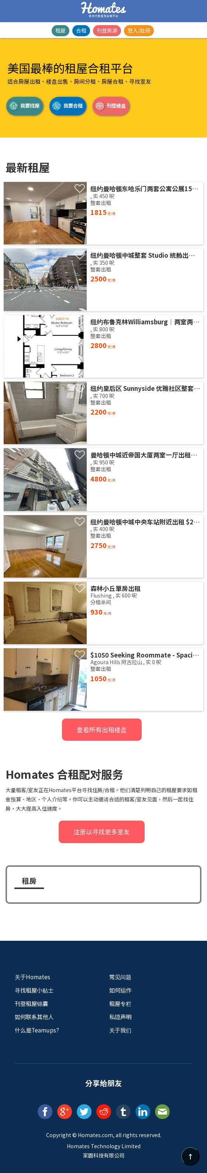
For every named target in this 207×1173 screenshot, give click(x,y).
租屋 (60, 30)
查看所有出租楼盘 (102, 729)
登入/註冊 (139, 30)
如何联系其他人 (34, 1017)
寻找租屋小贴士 (34, 990)
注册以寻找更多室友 (101, 831)
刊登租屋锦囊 (31, 1003)
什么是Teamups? (37, 1030)
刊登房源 (107, 30)
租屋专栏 (120, 1003)
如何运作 (120, 990)
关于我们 (120, 1030)
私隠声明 (120, 1017)
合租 (81, 30)
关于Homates (32, 977)
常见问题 (120, 977)
